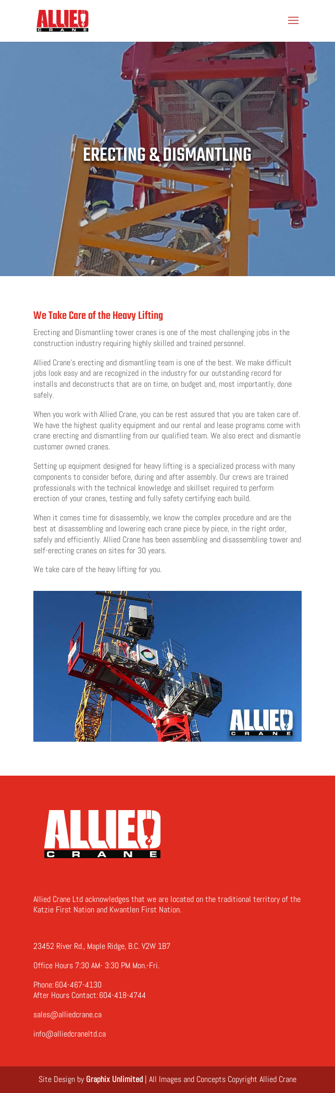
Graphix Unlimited (114, 1079)
